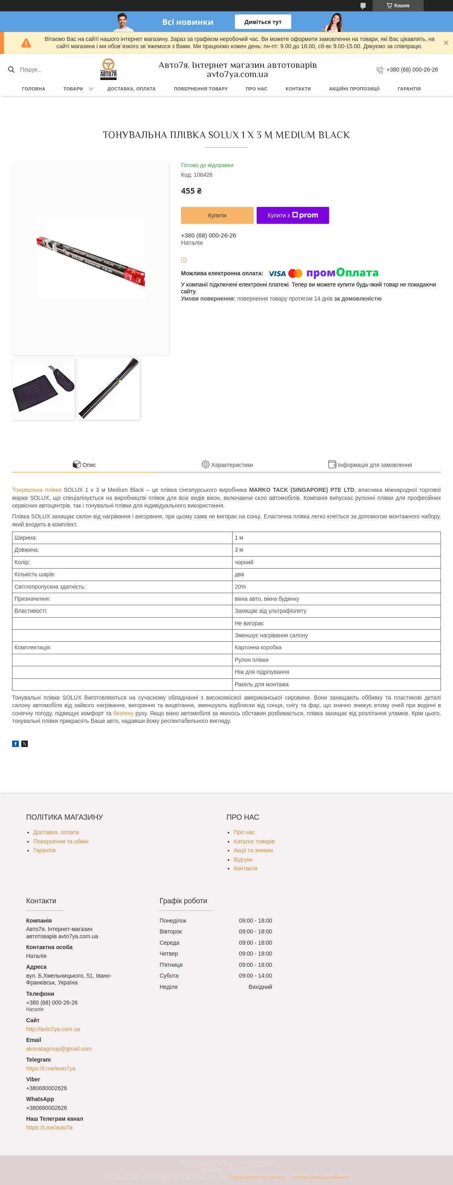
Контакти (298, 88)
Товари (73, 88)
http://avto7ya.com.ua (53, 1029)
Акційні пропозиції (354, 88)
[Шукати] (11, 69)
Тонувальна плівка (36, 490)
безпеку (123, 713)
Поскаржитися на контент (256, 1177)
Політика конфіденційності (319, 1177)
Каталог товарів (254, 841)
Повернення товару (201, 88)
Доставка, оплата (131, 88)
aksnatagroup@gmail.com (59, 1049)
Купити (217, 215)
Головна (33, 88)
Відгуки (243, 859)
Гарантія (409, 88)
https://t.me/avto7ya (50, 1068)
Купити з (293, 215)
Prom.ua (264, 1163)
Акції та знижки (253, 850)
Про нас (257, 88)
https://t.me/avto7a (49, 1127)
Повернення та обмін (61, 841)
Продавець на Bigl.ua (226, 1170)
